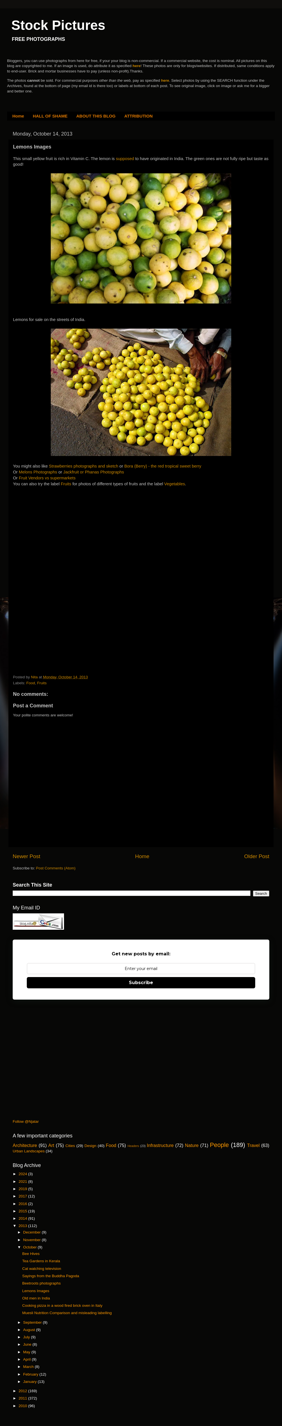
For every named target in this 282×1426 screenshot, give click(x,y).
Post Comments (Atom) (56, 868)
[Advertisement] (55, 528)
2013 (23, 1226)
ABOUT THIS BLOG (96, 116)
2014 (23, 1218)
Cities (70, 1146)
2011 (23, 1398)
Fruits (66, 484)
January (30, 1382)
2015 (23, 1211)
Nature (192, 1145)
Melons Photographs (38, 472)
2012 (23, 1391)
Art (51, 1145)
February (31, 1374)
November (32, 1240)
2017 (23, 1196)
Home (18, 116)
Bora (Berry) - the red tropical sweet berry (162, 466)
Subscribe (141, 982)
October (30, 1247)
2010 (23, 1406)
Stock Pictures (58, 25)
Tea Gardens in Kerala (41, 1261)
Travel (253, 1145)
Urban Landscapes (29, 1151)
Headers (133, 1146)
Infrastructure (160, 1145)
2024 (23, 1174)
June (27, 1344)
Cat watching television (41, 1268)
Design (90, 1146)
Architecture (25, 1145)
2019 (23, 1189)
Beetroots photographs (41, 1283)
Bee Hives (31, 1254)
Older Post (256, 856)
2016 (23, 1204)
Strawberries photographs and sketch (83, 466)
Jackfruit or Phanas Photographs (93, 472)
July (27, 1337)
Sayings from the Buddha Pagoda (50, 1276)
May (27, 1352)
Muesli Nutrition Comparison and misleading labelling (67, 1313)
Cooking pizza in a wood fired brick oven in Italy (62, 1305)
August (29, 1330)
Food (30, 683)
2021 (23, 1181)
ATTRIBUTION (138, 116)
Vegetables (174, 484)
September (33, 1322)
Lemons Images (35, 1291)
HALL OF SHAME (50, 116)
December (32, 1232)
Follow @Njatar (26, 1121)
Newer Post (26, 856)
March (29, 1367)
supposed (125, 158)
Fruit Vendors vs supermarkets (47, 478)
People (219, 1144)
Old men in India (36, 1298)
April (27, 1359)
